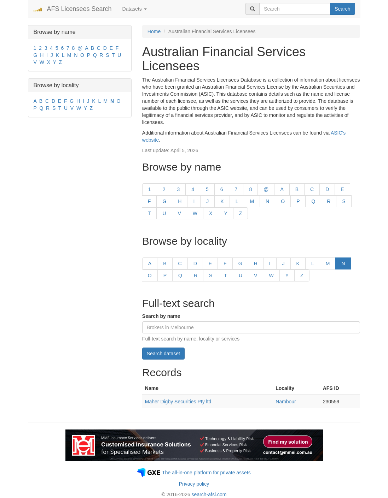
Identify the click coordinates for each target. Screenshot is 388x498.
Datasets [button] (134, 9)
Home (154, 31)
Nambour (286, 401)
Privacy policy (194, 484)
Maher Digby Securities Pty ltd (178, 401)
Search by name (161, 316)
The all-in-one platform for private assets (206, 472)
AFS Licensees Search (79, 8)
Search (342, 9)
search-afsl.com (209, 494)
